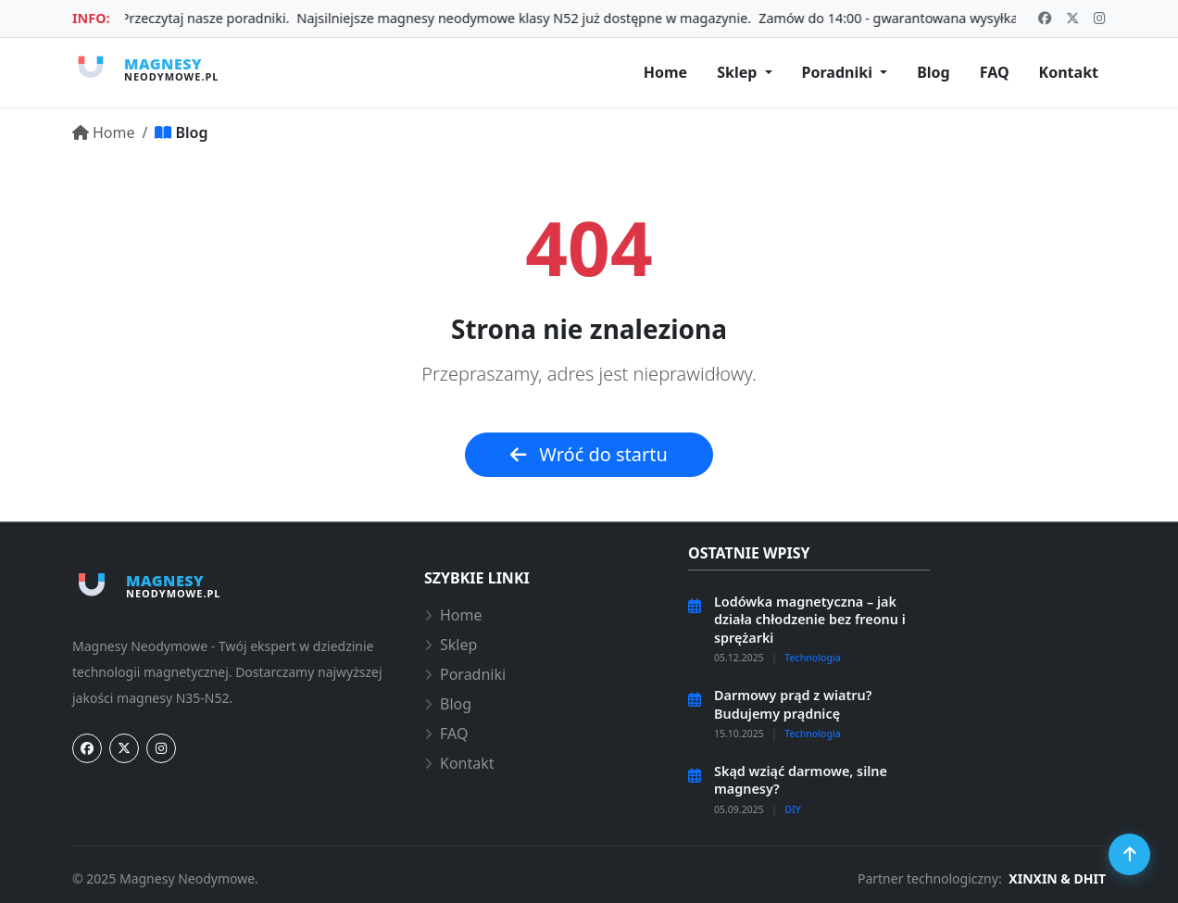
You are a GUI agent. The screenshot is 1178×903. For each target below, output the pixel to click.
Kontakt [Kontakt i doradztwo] (1068, 72)
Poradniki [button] (839, 72)
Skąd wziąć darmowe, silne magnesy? (800, 779)
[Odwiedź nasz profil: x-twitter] (1072, 18)
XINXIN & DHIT (1057, 878)
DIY (792, 809)
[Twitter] (124, 748)
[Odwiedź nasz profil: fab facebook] (1044, 18)
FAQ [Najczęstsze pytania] (994, 72)
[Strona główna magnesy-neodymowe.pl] (145, 68)
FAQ (446, 733)
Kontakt (459, 763)
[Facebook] (87, 748)
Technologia (812, 657)
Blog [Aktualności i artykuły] (933, 72)
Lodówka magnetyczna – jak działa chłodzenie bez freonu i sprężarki (810, 619)
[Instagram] (161, 748)
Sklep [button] (738, 72)
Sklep (450, 644)
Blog (447, 704)
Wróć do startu (589, 454)
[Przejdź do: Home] (103, 132)
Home (453, 615)
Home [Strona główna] (665, 72)
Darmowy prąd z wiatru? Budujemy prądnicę (792, 703)
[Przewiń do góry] (1129, 854)
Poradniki (465, 674)
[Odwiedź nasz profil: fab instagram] (1100, 18)
